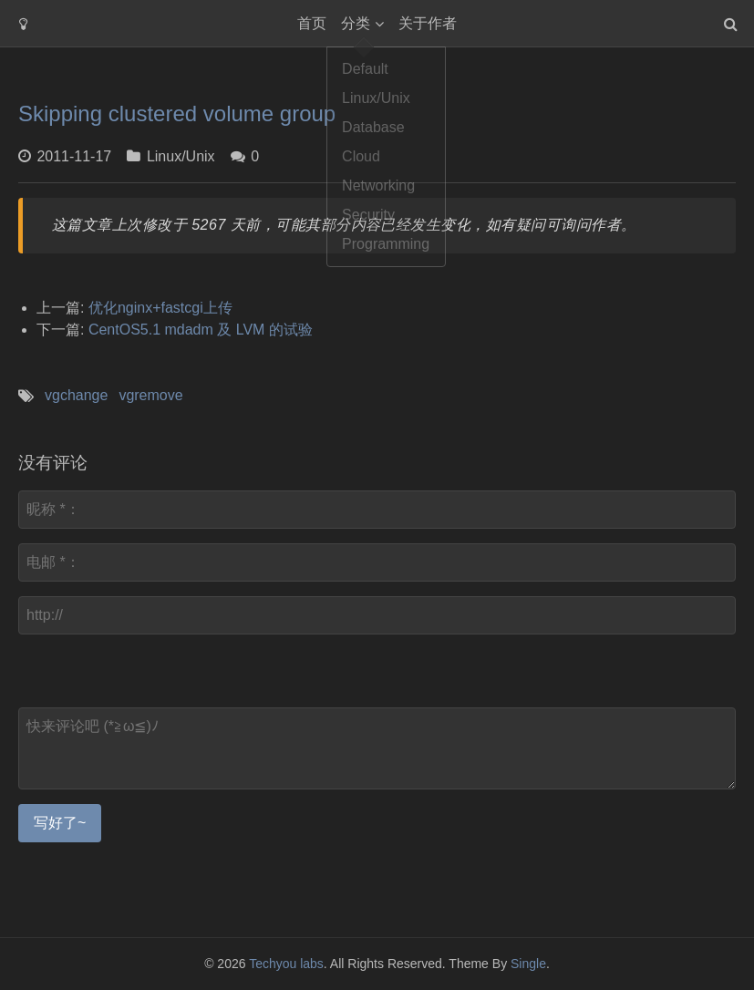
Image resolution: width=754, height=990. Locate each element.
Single (528, 963)
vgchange (76, 395)
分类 (355, 23)
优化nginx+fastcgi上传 (160, 307)
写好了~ (60, 822)
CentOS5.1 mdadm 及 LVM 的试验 (200, 329)
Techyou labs (286, 963)
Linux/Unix (181, 156)
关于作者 (427, 23)
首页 (311, 23)
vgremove (150, 395)
